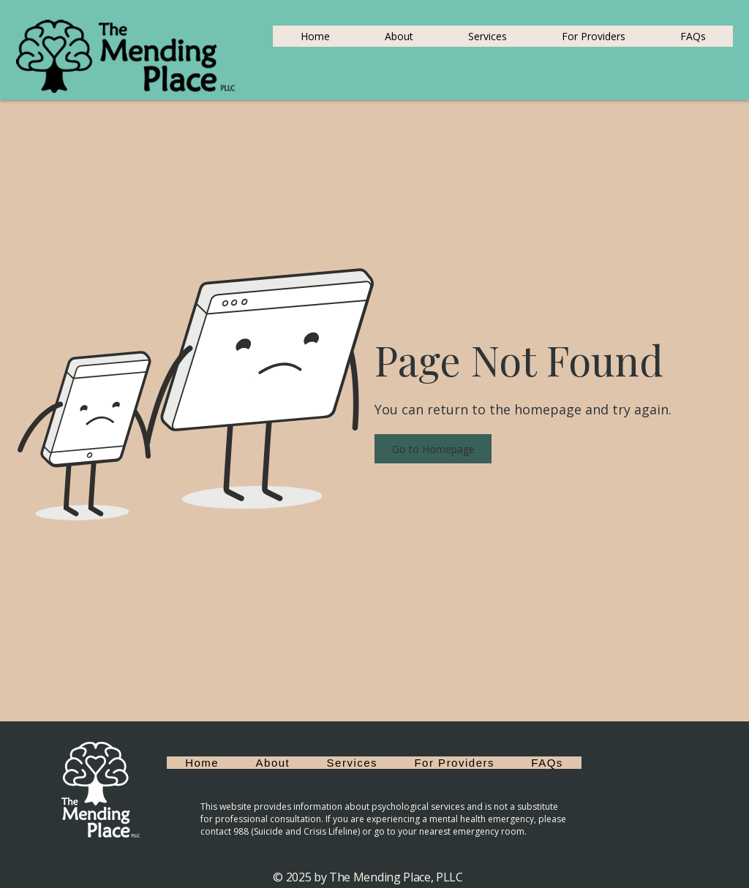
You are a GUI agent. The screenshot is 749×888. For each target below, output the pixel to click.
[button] (433, 448)
